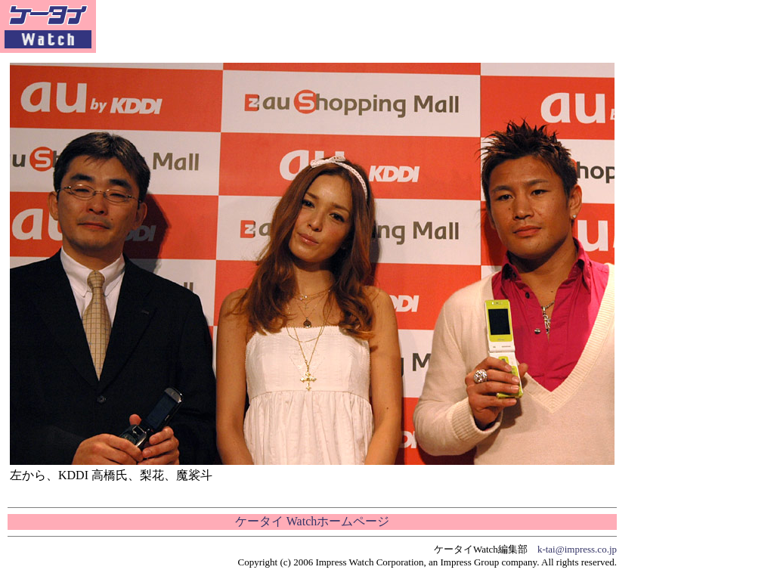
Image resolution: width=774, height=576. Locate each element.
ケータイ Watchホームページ (312, 521)
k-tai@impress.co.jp (577, 549)
